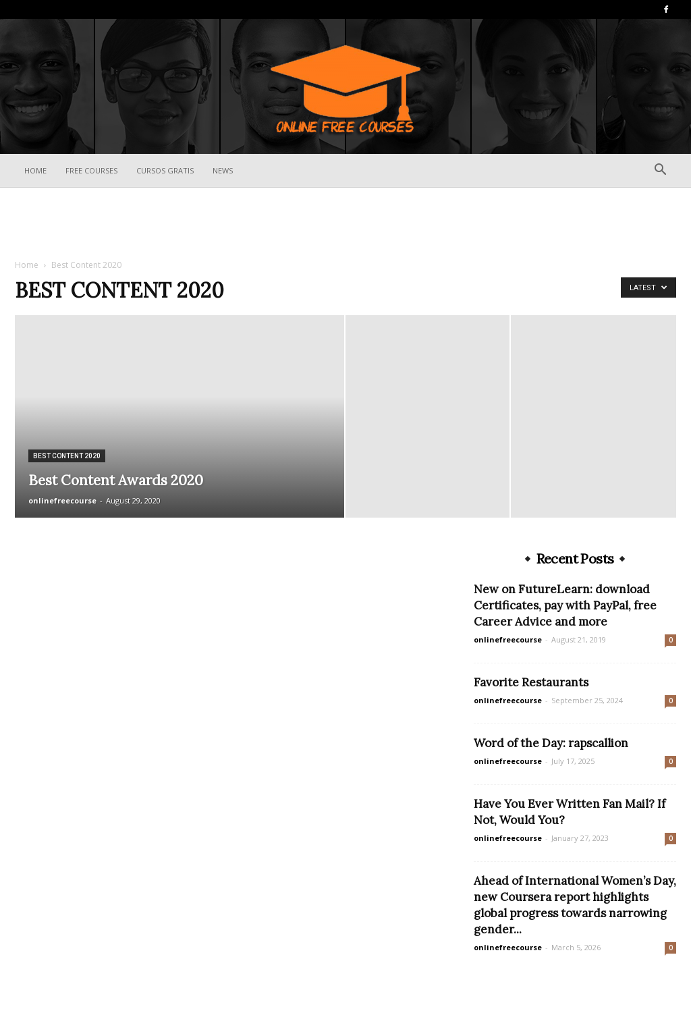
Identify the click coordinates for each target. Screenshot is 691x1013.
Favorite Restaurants (531, 682)
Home (35, 170)
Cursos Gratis (165, 170)
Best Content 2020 (67, 456)
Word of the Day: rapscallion (551, 743)
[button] (660, 171)
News (223, 170)
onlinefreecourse (62, 500)
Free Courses (91, 170)
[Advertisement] (345, 224)
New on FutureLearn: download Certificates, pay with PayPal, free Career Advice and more (565, 605)
